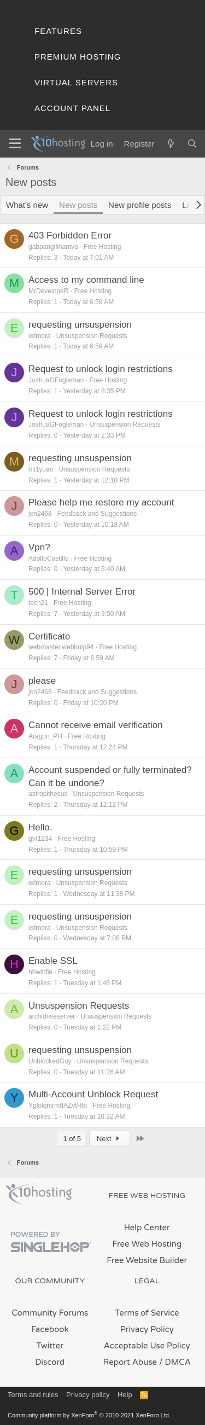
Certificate (49, 636)
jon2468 (40, 513)
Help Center (147, 1227)
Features (58, 31)
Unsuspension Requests (91, 336)
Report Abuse (130, 1362)
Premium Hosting (77, 56)
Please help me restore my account (101, 502)
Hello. (40, 827)
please (42, 681)
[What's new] (170, 143)
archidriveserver (51, 1016)
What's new (27, 205)
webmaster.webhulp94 (60, 647)
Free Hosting (102, 247)
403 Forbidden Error (70, 235)
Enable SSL (53, 961)
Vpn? (39, 547)
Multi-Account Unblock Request (93, 1094)
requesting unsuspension (80, 324)
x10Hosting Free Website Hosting (38, 1194)
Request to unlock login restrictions (100, 369)
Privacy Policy (147, 1329)
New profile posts (139, 205)
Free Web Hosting (146, 1244)
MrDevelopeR (48, 291)
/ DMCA (175, 1362)
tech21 (38, 603)
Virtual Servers (76, 82)
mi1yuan (40, 469)
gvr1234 (40, 838)
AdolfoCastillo (48, 558)
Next (109, 1139)
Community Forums (49, 1313)
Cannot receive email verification (95, 725)
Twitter (50, 1346)
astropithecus (47, 794)
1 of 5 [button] (72, 1139)
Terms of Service (147, 1313)
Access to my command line (86, 280)
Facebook (50, 1329)
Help (125, 1395)
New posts (78, 205)
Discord (50, 1362)
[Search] (192, 143)
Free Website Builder (147, 1260)
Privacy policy (87, 1395)
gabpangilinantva (53, 247)
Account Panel (72, 108)
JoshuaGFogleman (56, 380)
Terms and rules (33, 1395)
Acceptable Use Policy (147, 1346)
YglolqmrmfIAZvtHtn (57, 1105)
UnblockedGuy (50, 1061)
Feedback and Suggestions (97, 513)
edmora (39, 336)
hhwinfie (40, 972)
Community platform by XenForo (89, 1415)
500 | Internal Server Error (82, 591)
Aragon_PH (45, 736)
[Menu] (15, 144)
